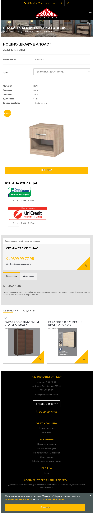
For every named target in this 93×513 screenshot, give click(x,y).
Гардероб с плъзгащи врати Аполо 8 (65, 323)
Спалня (11, 31)
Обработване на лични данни (46, 461)
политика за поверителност (18, 499)
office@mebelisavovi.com (18, 264)
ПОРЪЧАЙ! (46, 170)
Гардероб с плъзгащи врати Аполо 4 (22, 323)
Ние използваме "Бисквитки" (47, 453)
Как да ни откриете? (47, 404)
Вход (46, 473)
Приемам (45, 507)
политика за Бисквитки (53, 499)
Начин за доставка (46, 444)
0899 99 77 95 (33, 3)
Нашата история (47, 428)
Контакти (46, 432)
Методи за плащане (46, 448)
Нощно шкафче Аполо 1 (47, 31)
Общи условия (46, 457)
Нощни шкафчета (25, 31)
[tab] (11, 276)
